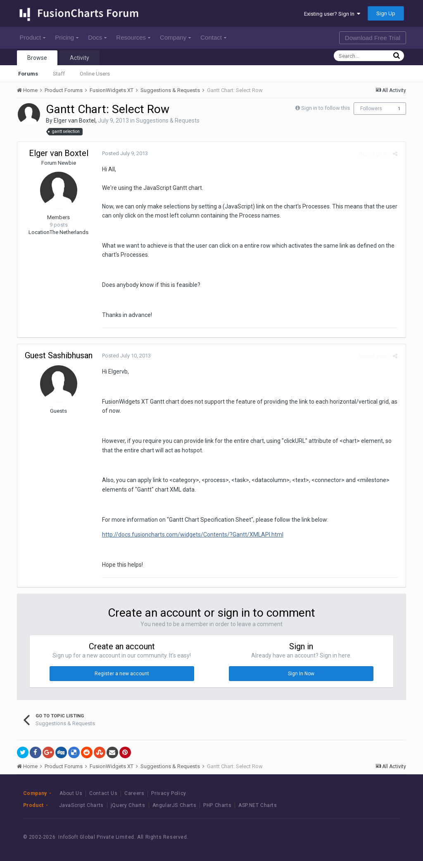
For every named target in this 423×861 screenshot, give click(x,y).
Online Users (95, 74)
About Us (70, 793)
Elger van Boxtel (74, 120)
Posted (123, 153)
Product (33, 37)
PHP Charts (217, 805)
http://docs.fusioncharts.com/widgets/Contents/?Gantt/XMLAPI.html (190, 534)
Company (175, 37)
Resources (133, 37)
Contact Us (103, 793)
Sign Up (385, 13)
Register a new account (122, 673)
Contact (213, 37)
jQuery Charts (128, 805)
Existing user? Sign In (332, 14)
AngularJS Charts (174, 805)
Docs (97, 37)
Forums (28, 74)
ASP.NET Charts (257, 805)
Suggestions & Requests (168, 120)
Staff (59, 74)
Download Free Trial (372, 37)
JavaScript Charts (81, 805)
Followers (371, 108)
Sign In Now (301, 673)
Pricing (66, 37)
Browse (37, 57)
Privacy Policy (168, 793)
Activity (79, 57)
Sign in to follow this (325, 108)
